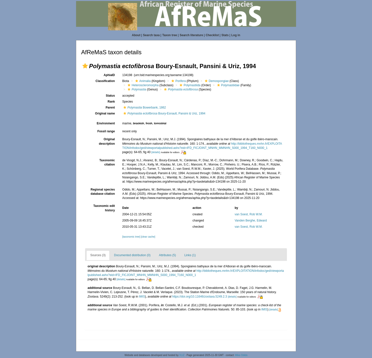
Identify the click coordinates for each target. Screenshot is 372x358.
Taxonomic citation (107, 162)
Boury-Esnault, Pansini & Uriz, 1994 (163, 113)
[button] (85, 66)
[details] (155, 152)
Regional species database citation (103, 191)
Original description (107, 141)
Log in (235, 35)
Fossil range (106, 131)
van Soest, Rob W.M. (249, 214)
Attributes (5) (167, 255)
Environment (106, 123)
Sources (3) (98, 255)
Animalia (142, 81)
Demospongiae (216, 81)
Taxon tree (169, 35)
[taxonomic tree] (131, 236)
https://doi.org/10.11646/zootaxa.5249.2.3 (199, 296)
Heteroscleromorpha (142, 85)
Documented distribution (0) (132, 255)
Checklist (212, 35)
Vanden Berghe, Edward (251, 220)
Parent (110, 107)
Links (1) (190, 255)
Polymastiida (189, 85)
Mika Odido (241, 355)
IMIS (142, 296)
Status (110, 95)
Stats (225, 35)
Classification (105, 81)
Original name (105, 113)
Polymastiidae (228, 85)
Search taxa (151, 35)
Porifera (178, 81)
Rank (111, 101)
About (136, 35)
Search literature (191, 35)
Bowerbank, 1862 (144, 107)
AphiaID (109, 75)
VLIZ (182, 355)
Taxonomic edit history (104, 208)
